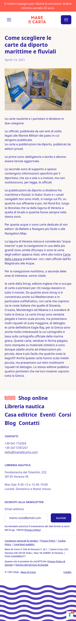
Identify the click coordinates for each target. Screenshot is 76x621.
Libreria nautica (24, 406)
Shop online (33, 397)
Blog (10, 422)
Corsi (65, 414)
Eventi (48, 414)
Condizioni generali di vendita (21, 540)
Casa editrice (21, 414)
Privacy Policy (32, 529)
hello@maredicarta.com (21, 452)
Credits (67, 572)
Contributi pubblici (24, 544)
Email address (14, 509)
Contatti (29, 422)
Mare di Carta (28, 572)
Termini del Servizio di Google (31, 564)
